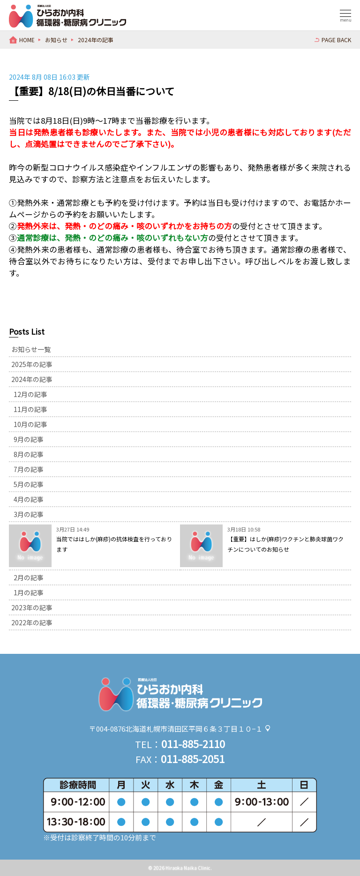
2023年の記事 (31, 607)
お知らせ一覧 (31, 349)
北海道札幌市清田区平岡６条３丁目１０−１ (193, 729)
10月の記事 (30, 424)
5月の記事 (29, 484)
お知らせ (56, 40)
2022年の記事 (31, 622)
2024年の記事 (95, 40)
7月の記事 (29, 469)
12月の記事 (30, 394)
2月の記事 (29, 577)
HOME (27, 40)
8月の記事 (29, 454)
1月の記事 (29, 592)
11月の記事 (30, 409)
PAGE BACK (336, 40)
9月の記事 (29, 439)
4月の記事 (29, 499)
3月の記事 (29, 514)
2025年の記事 (31, 364)
